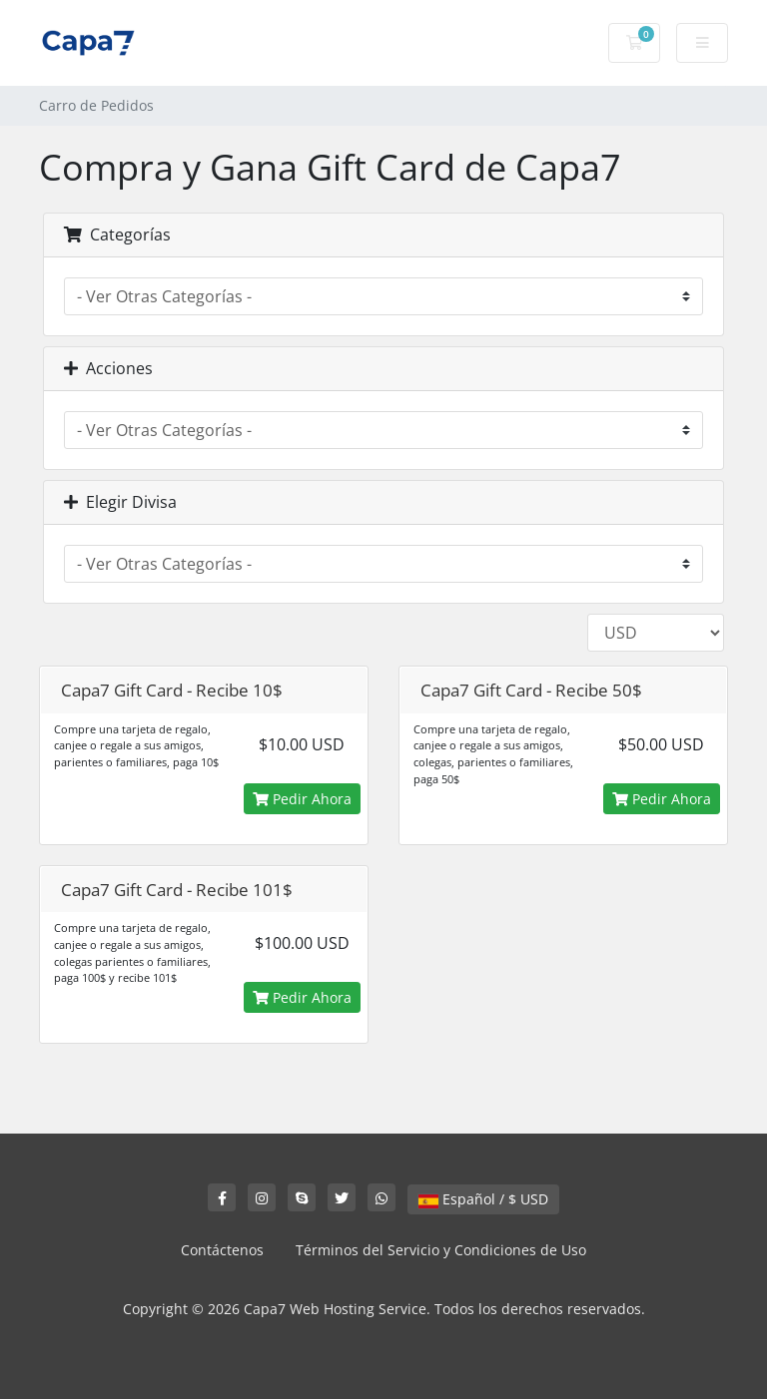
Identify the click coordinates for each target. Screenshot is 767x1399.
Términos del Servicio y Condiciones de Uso (441, 1249)
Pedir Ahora (302, 798)
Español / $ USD (483, 1198)
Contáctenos (222, 1249)
